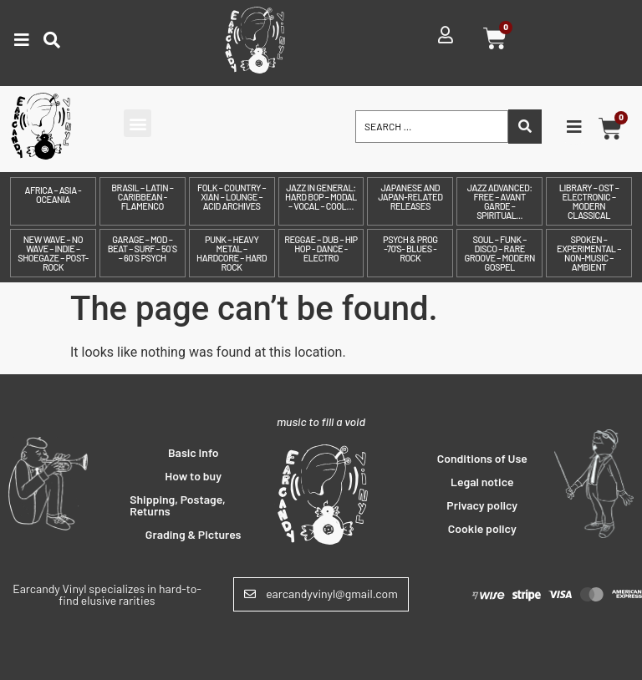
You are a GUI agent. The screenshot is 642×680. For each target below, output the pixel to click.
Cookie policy (482, 528)
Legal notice (482, 481)
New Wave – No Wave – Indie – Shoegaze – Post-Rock (53, 253)
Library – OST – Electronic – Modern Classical (589, 201)
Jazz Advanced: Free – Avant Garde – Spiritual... (499, 201)
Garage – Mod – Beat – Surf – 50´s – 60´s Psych (142, 248)
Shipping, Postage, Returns (178, 505)
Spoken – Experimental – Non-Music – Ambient (589, 253)
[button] (137, 123)
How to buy (193, 476)
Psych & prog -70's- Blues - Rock (410, 248)
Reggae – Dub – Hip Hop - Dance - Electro (320, 248)
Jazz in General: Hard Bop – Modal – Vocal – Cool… (321, 196)
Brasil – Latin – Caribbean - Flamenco (142, 196)
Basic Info (193, 452)
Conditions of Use (482, 458)
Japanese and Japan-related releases (410, 196)
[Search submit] (525, 126)
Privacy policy (481, 505)
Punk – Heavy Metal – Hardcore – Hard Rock (231, 253)
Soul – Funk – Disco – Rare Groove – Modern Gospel (499, 253)
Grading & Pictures (193, 534)
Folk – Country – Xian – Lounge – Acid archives (231, 196)
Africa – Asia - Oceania (53, 195)
